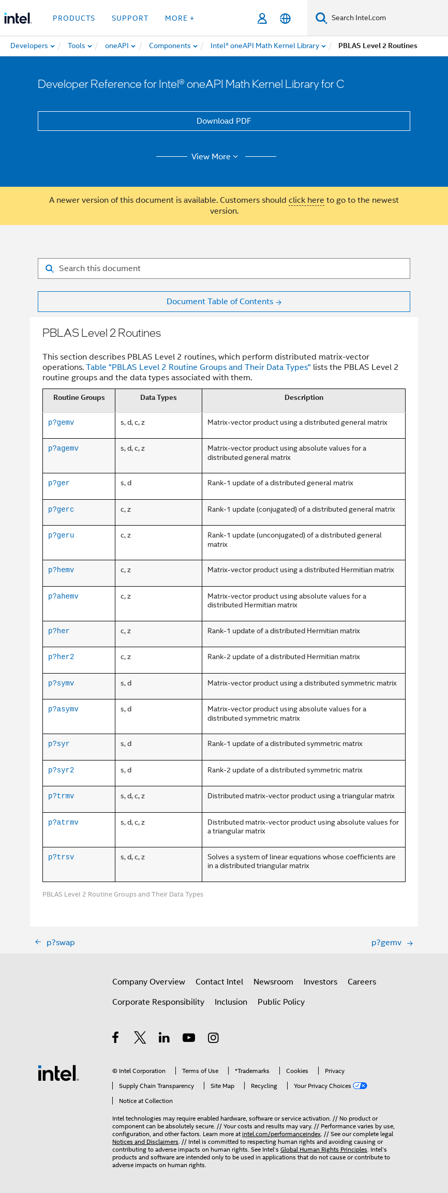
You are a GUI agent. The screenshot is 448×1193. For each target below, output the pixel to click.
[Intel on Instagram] (214, 1039)
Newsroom (273, 982)
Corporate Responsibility (158, 1002)
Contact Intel (219, 982)
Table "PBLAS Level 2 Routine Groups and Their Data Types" (198, 367)
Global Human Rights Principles (323, 1149)
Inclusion (231, 1002)
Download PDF (224, 121)
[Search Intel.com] (387, 18)
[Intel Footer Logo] (58, 1072)
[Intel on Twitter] (140, 1039)
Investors (320, 982)
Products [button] (74, 18)
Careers (362, 982)
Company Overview (148, 982)
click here (306, 200)
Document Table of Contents (220, 301)
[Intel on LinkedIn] (165, 1039)
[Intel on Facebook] (116, 1039)
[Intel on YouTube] (190, 1039)
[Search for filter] (224, 268)
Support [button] (130, 18)
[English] (285, 18)
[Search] (321, 17)
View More (216, 157)
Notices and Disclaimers (145, 1141)
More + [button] (180, 18)
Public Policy (281, 1002)
